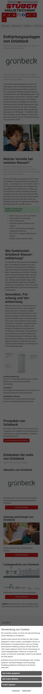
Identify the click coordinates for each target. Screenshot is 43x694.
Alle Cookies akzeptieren (11, 673)
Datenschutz (26, 690)
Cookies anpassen (8, 685)
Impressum (16, 690)
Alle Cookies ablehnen (10, 679)
